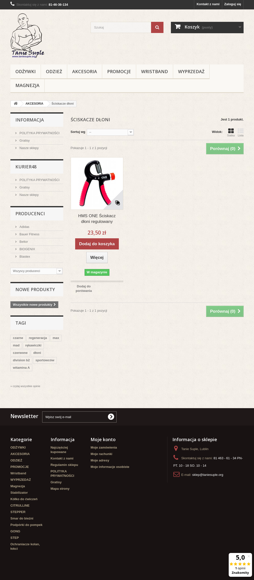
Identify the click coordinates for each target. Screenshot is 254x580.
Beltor (23, 242)
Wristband (154, 71)
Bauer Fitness (29, 234)
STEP (14, 538)
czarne (18, 338)
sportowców (44, 360)
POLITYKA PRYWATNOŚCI (39, 133)
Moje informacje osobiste (110, 467)
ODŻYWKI (25, 71)
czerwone (20, 353)
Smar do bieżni (21, 518)
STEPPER (18, 512)
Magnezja (27, 85)
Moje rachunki (101, 454)
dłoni (37, 353)
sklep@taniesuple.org (207, 475)
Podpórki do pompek (26, 525)
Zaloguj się (232, 4)
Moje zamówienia (104, 447)
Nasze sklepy (29, 148)
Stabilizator (19, 492)
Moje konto (103, 439)
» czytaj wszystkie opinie (25, 386)
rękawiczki (33, 345)
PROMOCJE (119, 71)
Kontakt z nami (208, 4)
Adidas (24, 227)
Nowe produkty (35, 289)
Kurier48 (25, 167)
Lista (241, 132)
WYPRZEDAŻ (191, 71)
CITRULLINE (20, 505)
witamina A (21, 367)
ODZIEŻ (54, 71)
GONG (15, 531)
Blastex (24, 256)
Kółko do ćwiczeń (23, 499)
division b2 (21, 360)
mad (16, 345)
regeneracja (38, 338)
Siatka (231, 132)
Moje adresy (100, 460)
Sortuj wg (78, 132)
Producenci (30, 213)
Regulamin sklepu (64, 465)
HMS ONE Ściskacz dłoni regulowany (97, 219)
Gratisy (24, 140)
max (56, 338)
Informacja (29, 120)
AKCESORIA (84, 71)
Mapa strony (60, 488)
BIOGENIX (27, 249)
